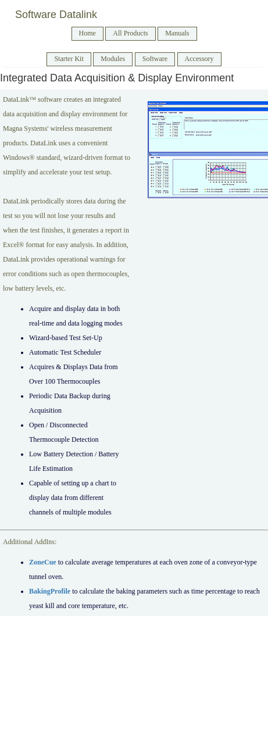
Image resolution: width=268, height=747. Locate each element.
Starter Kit (68, 59)
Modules (113, 59)
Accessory (199, 59)
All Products (130, 33)
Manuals (177, 33)
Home (87, 33)
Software (154, 59)
